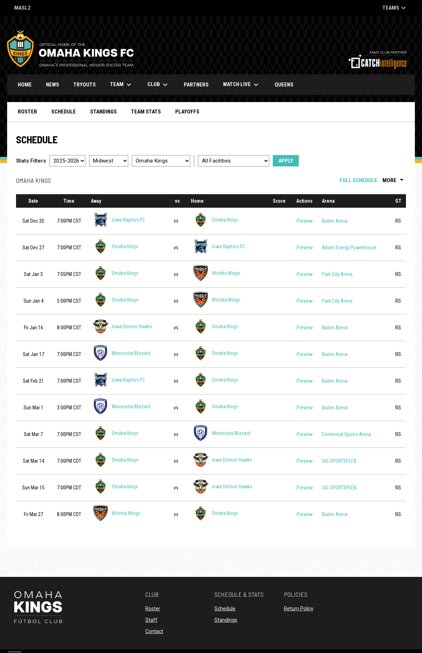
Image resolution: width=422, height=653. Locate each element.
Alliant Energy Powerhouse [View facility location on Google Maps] (349, 247)
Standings (225, 620)
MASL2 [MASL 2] (22, 8)
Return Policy (298, 608)
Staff (151, 620)
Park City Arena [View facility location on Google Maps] (337, 274)
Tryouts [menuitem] (84, 84)
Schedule (224, 608)
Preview (305, 221)
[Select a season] (67, 160)
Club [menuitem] (158, 84)
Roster (152, 608)
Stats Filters (31, 161)
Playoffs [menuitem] (187, 111)
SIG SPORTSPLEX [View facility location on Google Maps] (339, 461)
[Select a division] (108, 160)
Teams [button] (395, 8)
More (394, 180)
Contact (154, 631)
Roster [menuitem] (27, 111)
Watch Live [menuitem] (244, 84)
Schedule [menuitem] (63, 111)
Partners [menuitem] (196, 84)
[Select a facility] (233, 160)
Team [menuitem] (121, 84)
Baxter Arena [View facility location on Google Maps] (335, 221)
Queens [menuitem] (287, 84)
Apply (285, 161)
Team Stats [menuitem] (146, 111)
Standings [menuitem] (103, 111)
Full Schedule (358, 180)
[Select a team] (161, 160)
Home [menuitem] (25, 84)
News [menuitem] (52, 84)
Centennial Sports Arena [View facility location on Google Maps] (346, 434)
